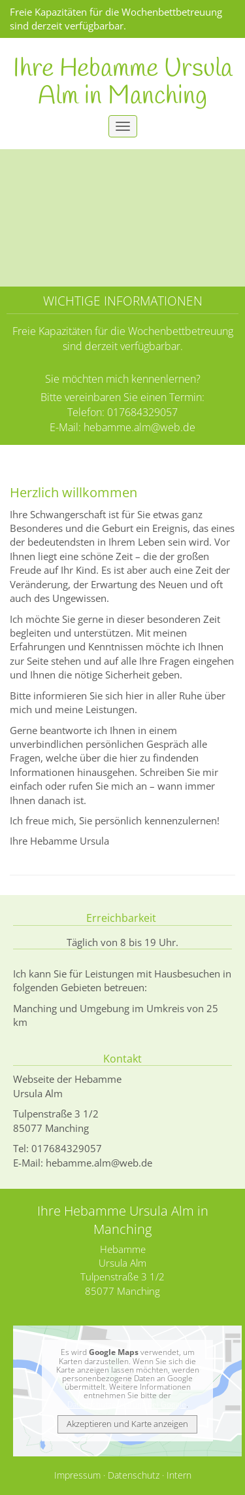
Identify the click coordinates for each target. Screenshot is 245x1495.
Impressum (77, 1475)
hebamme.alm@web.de (139, 427)
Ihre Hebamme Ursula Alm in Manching (123, 83)
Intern (179, 1475)
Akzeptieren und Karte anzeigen (127, 1424)
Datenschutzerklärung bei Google (126, 1404)
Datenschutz (133, 1475)
